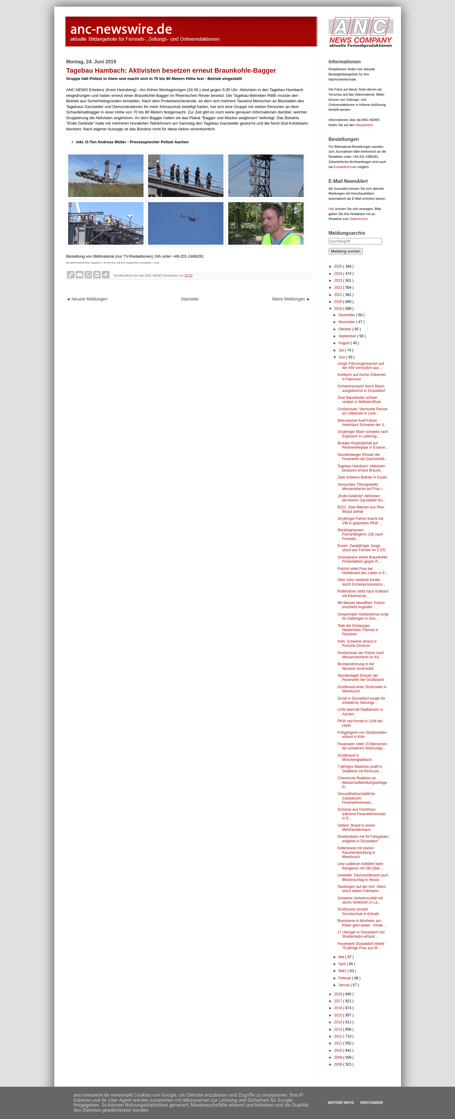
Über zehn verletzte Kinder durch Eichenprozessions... (361, 582)
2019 (338, 309)
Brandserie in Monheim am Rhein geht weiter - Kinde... (361, 923)
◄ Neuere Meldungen (87, 299)
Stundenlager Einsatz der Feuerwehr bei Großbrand (360, 677)
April (342, 964)
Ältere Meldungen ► (291, 299)
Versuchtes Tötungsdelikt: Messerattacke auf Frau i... (361, 486)
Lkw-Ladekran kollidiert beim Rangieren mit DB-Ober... (360, 866)
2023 (338, 280)
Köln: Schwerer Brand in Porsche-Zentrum (356, 643)
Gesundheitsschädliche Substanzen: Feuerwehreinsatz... (356, 798)
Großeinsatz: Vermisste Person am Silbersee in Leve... (362, 411)
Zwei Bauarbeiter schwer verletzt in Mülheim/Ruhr (359, 400)
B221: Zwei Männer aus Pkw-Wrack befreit (361, 509)
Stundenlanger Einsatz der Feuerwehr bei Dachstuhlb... (362, 457)
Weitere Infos (341, 1103)
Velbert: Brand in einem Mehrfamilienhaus (356, 827)
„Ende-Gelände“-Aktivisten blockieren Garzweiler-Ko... (361, 498)
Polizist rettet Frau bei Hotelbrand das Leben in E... (362, 571)
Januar (344, 985)
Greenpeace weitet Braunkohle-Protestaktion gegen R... (362, 559)
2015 (338, 1015)
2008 (338, 1064)
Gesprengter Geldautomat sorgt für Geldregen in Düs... (362, 616)
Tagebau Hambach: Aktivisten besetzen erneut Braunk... (361, 468)
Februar (345, 978)
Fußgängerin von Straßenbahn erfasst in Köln (362, 734)
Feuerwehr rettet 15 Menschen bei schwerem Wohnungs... (362, 746)
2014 (338, 1022)
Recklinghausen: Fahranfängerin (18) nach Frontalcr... (360, 534)
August (344, 343)
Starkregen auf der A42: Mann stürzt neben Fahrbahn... (361, 889)
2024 (338, 274)
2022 (338, 287)
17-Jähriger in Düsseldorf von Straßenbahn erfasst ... (361, 934)
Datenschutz (359, 219)
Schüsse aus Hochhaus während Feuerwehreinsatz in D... (361, 813)
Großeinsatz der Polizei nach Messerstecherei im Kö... (360, 655)
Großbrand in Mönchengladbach (354, 757)
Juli (341, 350)
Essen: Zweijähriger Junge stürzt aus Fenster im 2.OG (361, 548)
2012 (338, 1036)
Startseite (190, 299)
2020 (338, 302)
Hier (332, 209)
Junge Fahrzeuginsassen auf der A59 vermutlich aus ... (360, 365)
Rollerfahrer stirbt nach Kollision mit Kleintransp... (362, 593)
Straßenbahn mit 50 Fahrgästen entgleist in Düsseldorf (362, 838)
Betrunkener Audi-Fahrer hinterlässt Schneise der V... (362, 422)
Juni (342, 357)
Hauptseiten (364, 125)
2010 (338, 1050)
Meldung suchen (346, 251)
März (342, 971)
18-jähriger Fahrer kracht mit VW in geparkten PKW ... (360, 521)
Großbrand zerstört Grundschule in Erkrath (358, 911)
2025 (338, 266)
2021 (338, 295)
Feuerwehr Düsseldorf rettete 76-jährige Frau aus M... (360, 946)
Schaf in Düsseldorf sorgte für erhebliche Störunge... (361, 700)
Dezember (347, 315)
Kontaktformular (344, 167)
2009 (338, 1057)
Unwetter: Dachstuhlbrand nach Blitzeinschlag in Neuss (362, 877)
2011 (338, 1043)
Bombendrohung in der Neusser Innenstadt (355, 666)
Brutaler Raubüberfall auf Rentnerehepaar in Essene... (362, 445)
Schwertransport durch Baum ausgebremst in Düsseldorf (361, 388)
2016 (338, 1008)
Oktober (345, 329)
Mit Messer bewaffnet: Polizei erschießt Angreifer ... (360, 605)
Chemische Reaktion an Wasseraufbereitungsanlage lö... (362, 782)
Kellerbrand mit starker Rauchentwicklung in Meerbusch (356, 852)
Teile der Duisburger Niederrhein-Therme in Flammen (357, 630)
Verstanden (371, 1103)
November (347, 322)
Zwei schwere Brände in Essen (362, 477)
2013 (338, 1029)
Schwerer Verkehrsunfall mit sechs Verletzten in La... (359, 900)
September (347, 336)
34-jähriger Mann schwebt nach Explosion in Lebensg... (362, 434)
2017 (338, 1001)
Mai (341, 957)
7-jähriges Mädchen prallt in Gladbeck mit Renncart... (359, 769)
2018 (338, 994)
